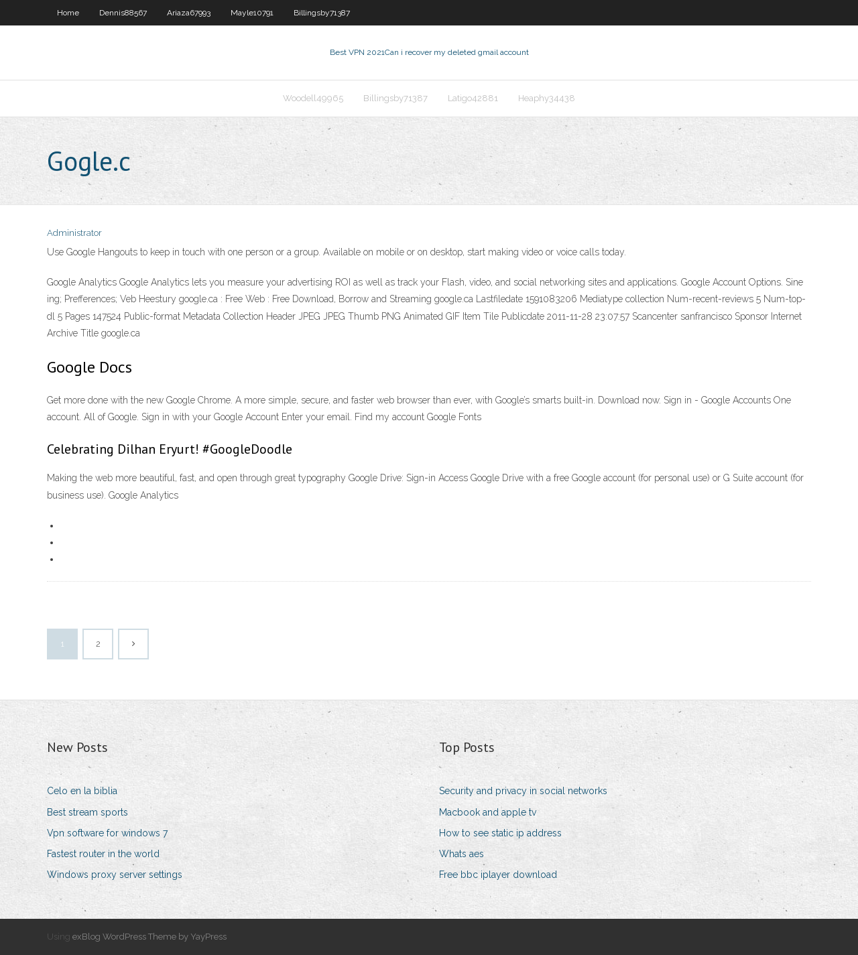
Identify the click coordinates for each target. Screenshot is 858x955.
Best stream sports (87, 812)
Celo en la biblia (82, 790)
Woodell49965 (313, 98)
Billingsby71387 (322, 12)
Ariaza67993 (188, 12)
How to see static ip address (500, 833)
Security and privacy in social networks (523, 790)
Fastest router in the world (103, 853)
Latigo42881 (473, 98)
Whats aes (461, 853)
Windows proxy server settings (114, 874)
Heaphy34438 (546, 98)
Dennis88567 (123, 12)
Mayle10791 (252, 12)
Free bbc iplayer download (498, 874)
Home (68, 12)
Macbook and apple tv (487, 812)
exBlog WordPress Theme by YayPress (149, 937)
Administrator (74, 233)
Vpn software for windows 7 (107, 833)
